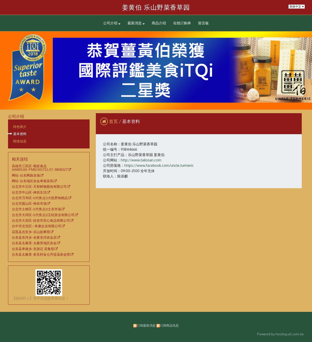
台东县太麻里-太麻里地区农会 (34, 243)
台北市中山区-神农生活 (29, 192)
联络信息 (20, 141)
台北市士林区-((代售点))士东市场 (36, 209)
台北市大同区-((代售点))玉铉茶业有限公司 (43, 215)
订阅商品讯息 (169, 325)
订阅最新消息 (146, 325)
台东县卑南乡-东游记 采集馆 (33, 249)
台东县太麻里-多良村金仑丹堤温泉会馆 (41, 254)
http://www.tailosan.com (141, 160)
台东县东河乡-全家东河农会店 (34, 238)
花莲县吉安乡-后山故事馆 (31, 232)
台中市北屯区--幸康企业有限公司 (36, 226)
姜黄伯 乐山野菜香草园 (156, 7)
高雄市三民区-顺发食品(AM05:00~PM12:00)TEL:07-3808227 (40, 168)
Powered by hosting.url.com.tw (280, 334)
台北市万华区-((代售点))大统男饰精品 (40, 198)
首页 (113, 121)
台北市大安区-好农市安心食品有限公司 (41, 221)
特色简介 (20, 126)
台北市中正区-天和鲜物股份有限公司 (39, 187)
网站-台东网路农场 (26, 175)
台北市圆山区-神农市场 (29, 204)
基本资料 (20, 133)
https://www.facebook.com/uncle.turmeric (159, 165)
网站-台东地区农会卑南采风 (32, 181)
